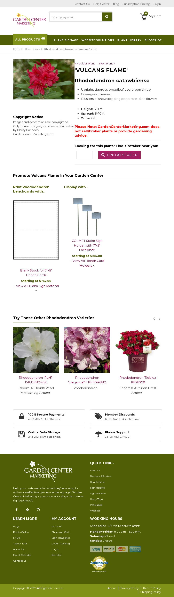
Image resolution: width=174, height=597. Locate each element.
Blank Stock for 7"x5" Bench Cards (36, 272)
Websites (95, 510)
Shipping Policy (150, 592)
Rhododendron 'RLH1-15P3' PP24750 (36, 380)
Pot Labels (96, 504)
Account (57, 526)
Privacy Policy (129, 588)
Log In (55, 549)
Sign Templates (61, 537)
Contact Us (19, 560)
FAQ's (16, 537)
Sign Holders (97, 487)
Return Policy (152, 588)
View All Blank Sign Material (37, 286)
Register (56, 554)
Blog (16, 526)
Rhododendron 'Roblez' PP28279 (138, 380)
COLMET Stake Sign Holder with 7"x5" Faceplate (87, 245)
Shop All (95, 470)
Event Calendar (22, 554)
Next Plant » (107, 63)
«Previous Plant (85, 63)
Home (16, 49)
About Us (18, 549)
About (112, 588)
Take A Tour (20, 543)
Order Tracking (61, 543)
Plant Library (32, 49)
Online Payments (99, 571)
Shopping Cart (60, 532)
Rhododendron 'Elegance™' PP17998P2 (87, 380)
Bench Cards (97, 481)
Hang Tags (96, 499)
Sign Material (98, 493)
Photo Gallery (21, 532)
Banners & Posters (100, 476)
